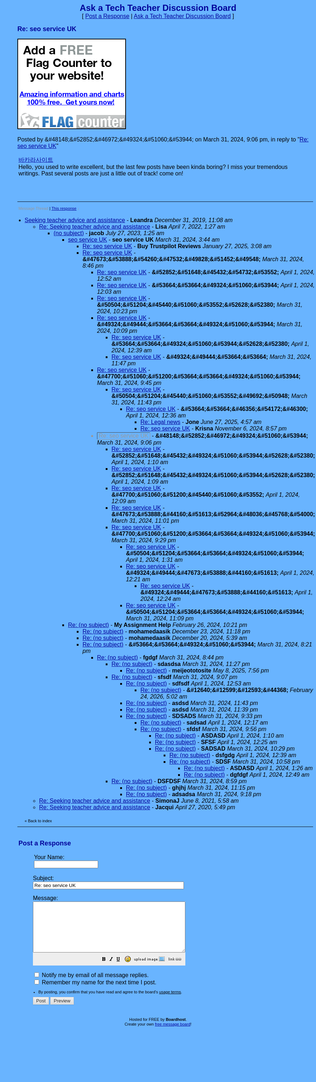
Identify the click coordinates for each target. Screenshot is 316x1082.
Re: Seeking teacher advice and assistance (94, 227)
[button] (122, 970)
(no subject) (69, 233)
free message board (172, 1034)
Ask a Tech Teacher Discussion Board (182, 16)
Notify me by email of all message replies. (91, 985)
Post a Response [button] (107, 16)
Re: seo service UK (107, 246)
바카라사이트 (35, 160)
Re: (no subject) (88, 625)
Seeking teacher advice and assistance (75, 220)
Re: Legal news (160, 422)
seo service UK (87, 240)
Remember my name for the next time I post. (95, 992)
